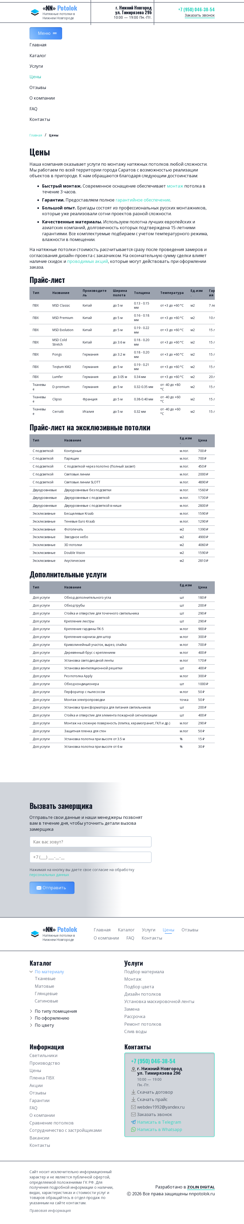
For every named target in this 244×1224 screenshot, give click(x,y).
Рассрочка (134, 1016)
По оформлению (52, 1018)
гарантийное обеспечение (143, 200)
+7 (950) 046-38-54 (196, 9)
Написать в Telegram (159, 1122)
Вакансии (39, 1138)
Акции (36, 1085)
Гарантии (39, 1100)
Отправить (54, 888)
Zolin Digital (201, 1186)
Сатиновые (46, 1001)
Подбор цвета (139, 987)
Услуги (36, 66)
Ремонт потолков (142, 1024)
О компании (42, 98)
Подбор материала (144, 972)
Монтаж (132, 979)
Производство (44, 1063)
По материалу (49, 972)
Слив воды (135, 1031)
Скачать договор (155, 1092)
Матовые (44, 986)
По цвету (44, 1025)
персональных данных (49, 874)
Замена (132, 1009)
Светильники (43, 1055)
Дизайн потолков (142, 994)
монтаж (175, 186)
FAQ (33, 109)
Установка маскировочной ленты (159, 1001)
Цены (35, 77)
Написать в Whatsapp (159, 1129)
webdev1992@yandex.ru (161, 1107)
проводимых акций (87, 261)
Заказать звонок (200, 15)
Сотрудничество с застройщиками (65, 1130)
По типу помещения (56, 1011)
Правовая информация (50, 1210)
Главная (37, 45)
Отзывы (37, 87)
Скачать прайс (152, 1099)
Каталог (37, 55)
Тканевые (45, 978)
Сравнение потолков (51, 1123)
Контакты (39, 119)
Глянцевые (46, 993)
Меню (44, 33)
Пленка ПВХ (41, 1078)
